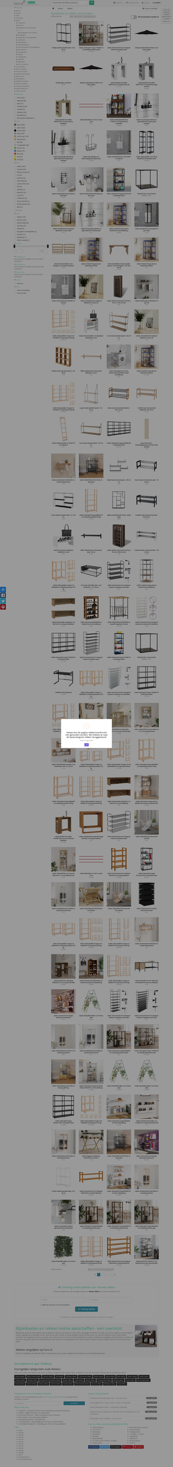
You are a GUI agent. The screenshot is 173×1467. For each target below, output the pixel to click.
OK (86, 745)
